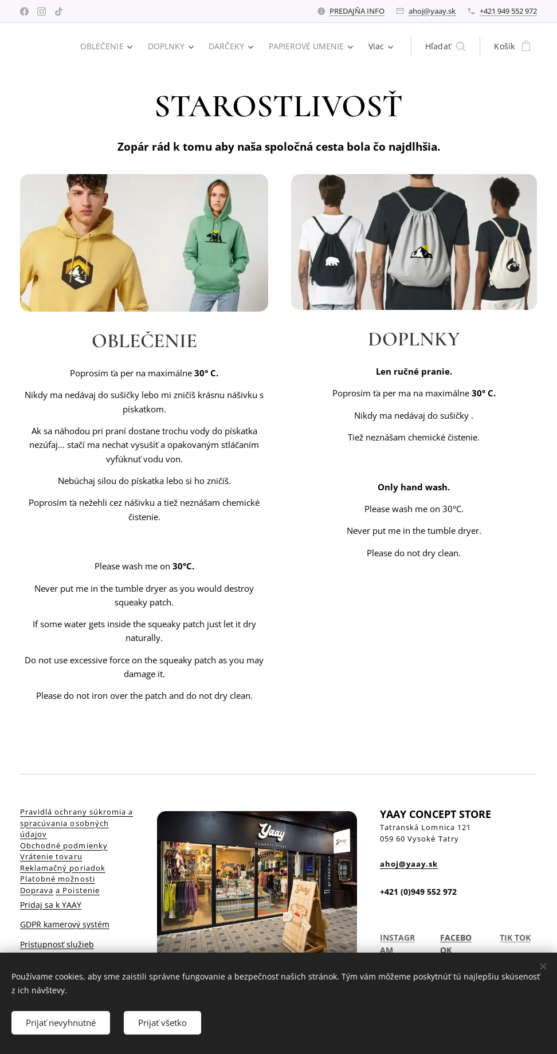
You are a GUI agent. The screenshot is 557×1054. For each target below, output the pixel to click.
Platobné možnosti (57, 879)
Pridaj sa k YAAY (50, 904)
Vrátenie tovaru (51, 856)
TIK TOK (515, 937)
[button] (445, 46)
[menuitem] (104, 46)
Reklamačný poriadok (62, 867)
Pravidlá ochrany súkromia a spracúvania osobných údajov (76, 823)
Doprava (36, 889)
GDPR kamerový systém (64, 924)
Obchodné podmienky (64, 845)
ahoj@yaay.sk (432, 11)
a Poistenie (77, 889)
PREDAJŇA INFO (357, 11)
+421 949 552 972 (508, 11)
